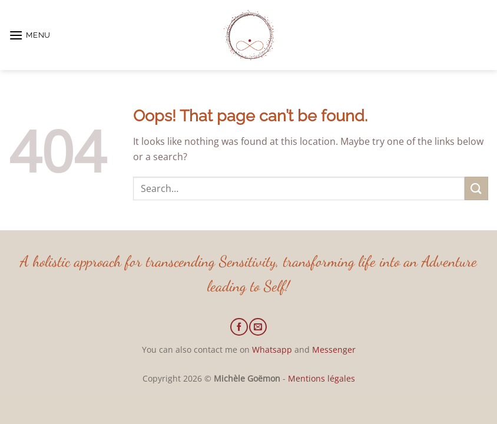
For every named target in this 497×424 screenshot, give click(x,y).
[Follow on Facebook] (239, 327)
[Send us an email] (258, 327)
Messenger (334, 349)
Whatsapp (272, 349)
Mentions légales (321, 378)
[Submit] (476, 188)
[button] (30, 35)
